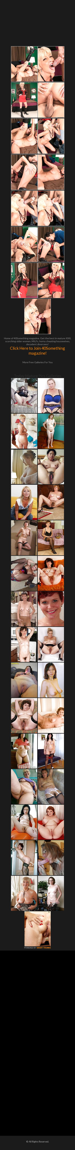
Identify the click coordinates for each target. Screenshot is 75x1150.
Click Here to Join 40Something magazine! (37, 350)
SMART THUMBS (44, 948)
